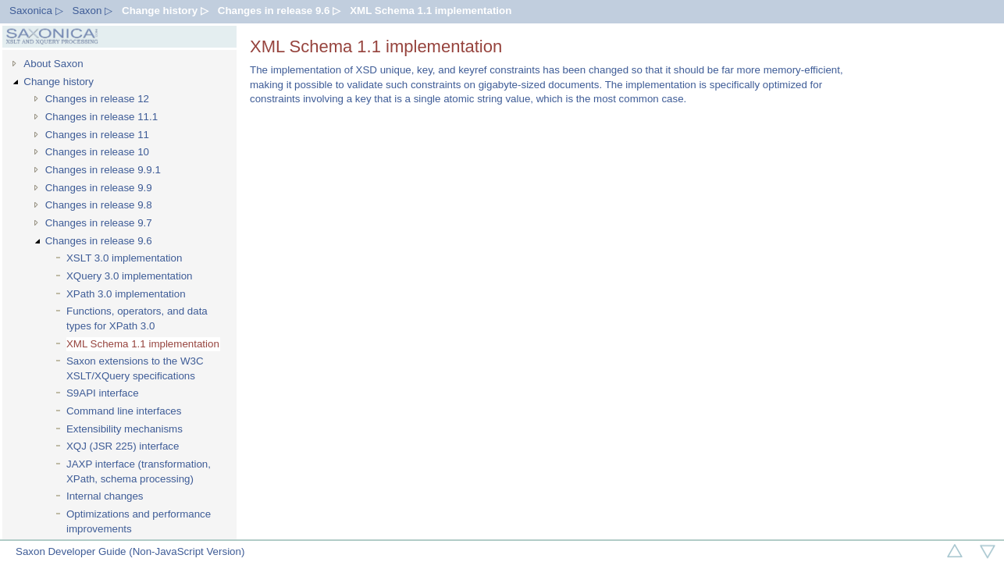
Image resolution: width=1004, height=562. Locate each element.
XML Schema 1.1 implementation (430, 10)
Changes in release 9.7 (98, 223)
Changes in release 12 (97, 99)
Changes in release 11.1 (101, 117)
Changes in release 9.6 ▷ (279, 10)
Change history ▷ (165, 10)
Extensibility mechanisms (124, 429)
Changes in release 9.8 (98, 205)
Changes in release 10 (97, 152)
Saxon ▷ (93, 10)
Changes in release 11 (97, 134)
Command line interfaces (123, 411)
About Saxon (53, 63)
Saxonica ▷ (36, 10)
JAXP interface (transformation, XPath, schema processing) (138, 471)
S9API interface (102, 393)
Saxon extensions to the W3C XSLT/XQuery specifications (135, 368)
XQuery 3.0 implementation (129, 276)
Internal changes (105, 496)
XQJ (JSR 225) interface (122, 446)
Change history (58, 81)
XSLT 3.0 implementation (124, 258)
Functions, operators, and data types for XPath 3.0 (137, 318)
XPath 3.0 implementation (126, 294)
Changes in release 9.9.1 (103, 170)
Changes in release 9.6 (98, 241)
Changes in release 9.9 (98, 188)
